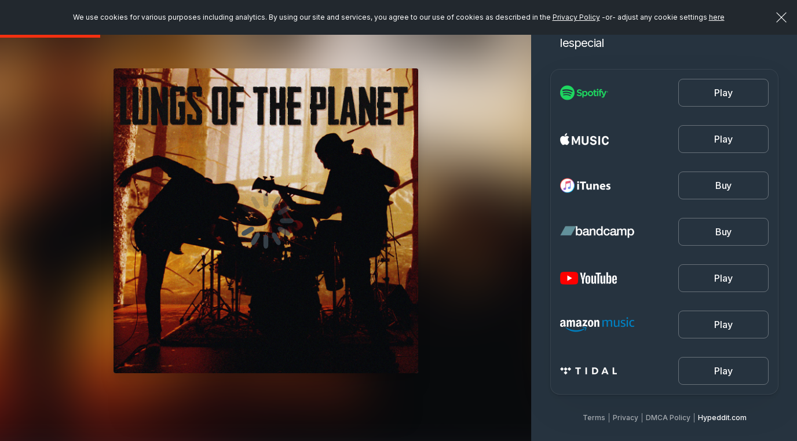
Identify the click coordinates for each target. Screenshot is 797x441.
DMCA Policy (668, 417)
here (717, 17)
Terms (594, 417)
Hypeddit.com (722, 417)
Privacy (625, 417)
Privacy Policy (576, 17)
